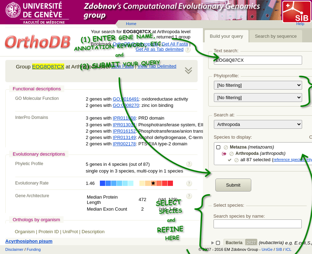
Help (300, 24)
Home (131, 24)
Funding (34, 249)
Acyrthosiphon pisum (29, 241)
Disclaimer (14, 249)
